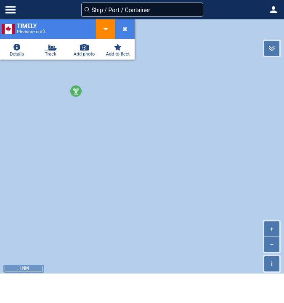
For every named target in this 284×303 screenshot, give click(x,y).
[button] (273, 9)
